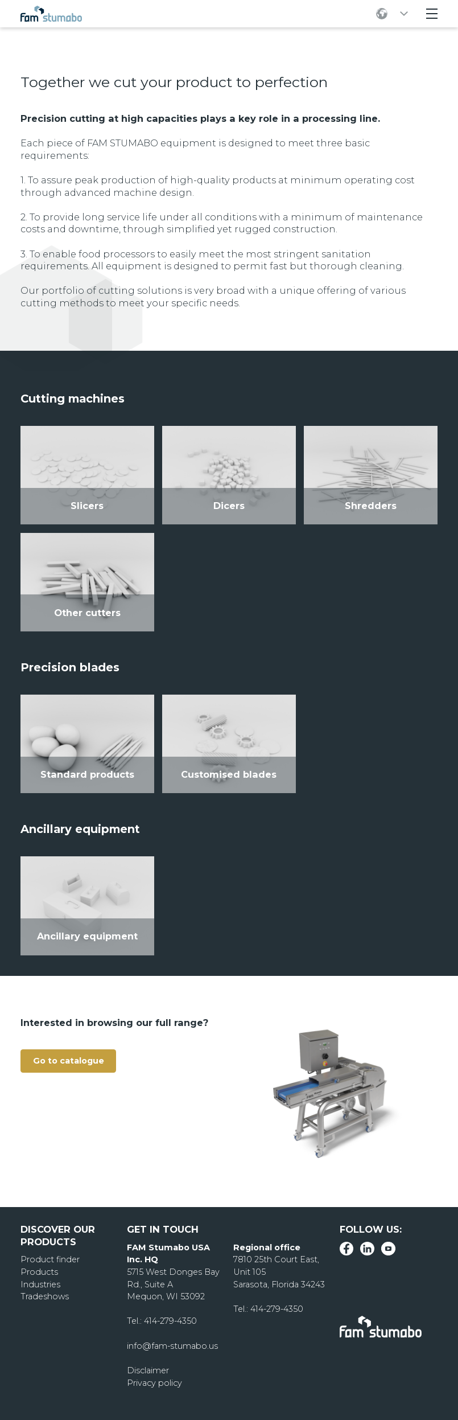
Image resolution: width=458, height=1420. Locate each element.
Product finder (50, 1259)
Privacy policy (154, 1383)
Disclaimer (148, 1370)
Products (39, 1272)
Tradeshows (44, 1296)
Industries (40, 1284)
